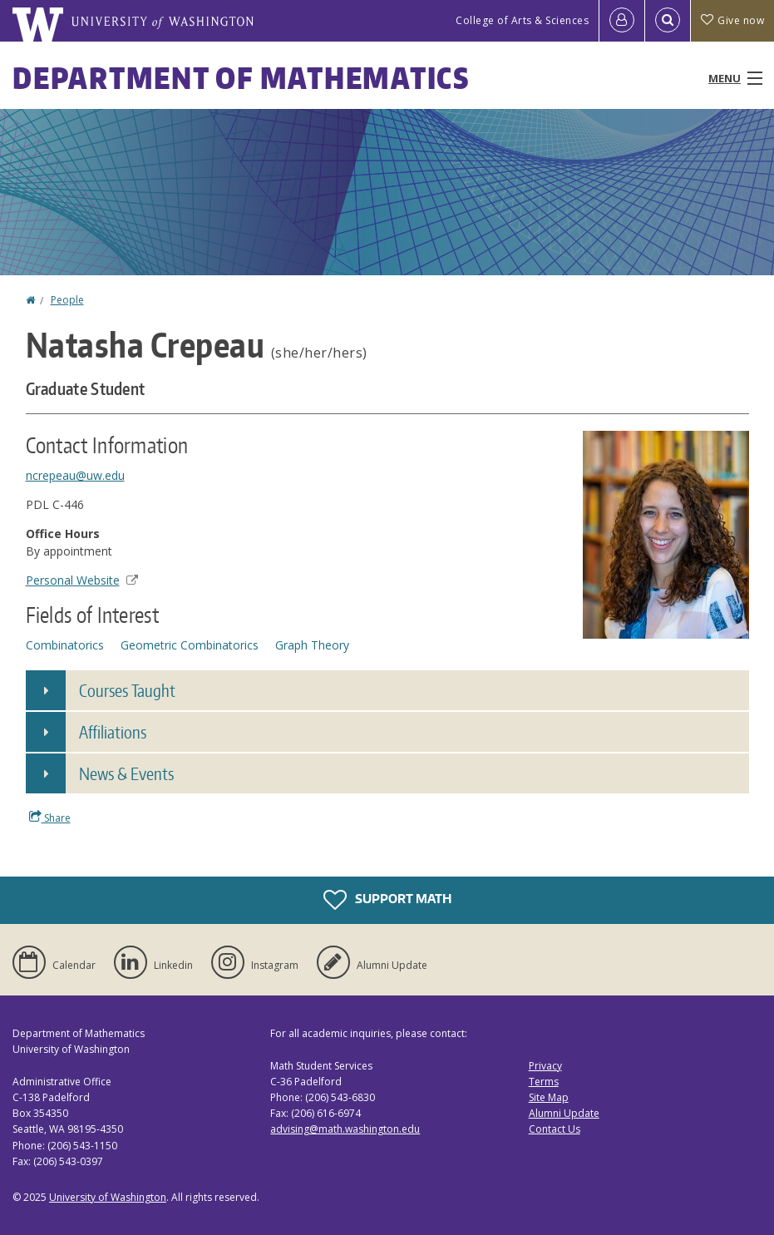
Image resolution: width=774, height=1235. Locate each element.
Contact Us (554, 1129)
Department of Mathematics (241, 77)
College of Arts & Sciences (522, 20)
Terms (544, 1081)
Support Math (387, 899)
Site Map (549, 1097)
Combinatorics (65, 645)
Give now (732, 20)
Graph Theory (312, 645)
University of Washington (107, 1197)
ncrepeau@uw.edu (75, 475)
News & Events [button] (126, 773)
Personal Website (82, 580)
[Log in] (621, 21)
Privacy (545, 1066)
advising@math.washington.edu (345, 1129)
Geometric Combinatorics (190, 645)
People (67, 300)
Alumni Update (564, 1113)
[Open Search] (667, 21)
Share (50, 817)
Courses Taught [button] (127, 690)
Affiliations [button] (112, 732)
